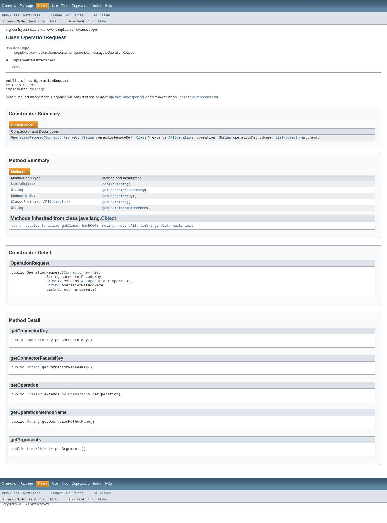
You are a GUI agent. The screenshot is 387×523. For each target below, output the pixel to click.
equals (32, 230)
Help (108, 6)
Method (55, 21)
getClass (70, 230)
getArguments (114, 187)
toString (149, 230)
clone (16, 230)
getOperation (114, 206)
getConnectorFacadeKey (123, 193)
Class (141, 140)
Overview (9, 6)
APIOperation (180, 140)
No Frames (74, 15)
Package (26, 6)
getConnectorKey (117, 200)
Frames (56, 15)
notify (108, 230)
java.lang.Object (18, 48)
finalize (50, 230)
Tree (64, 6)
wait (165, 230)
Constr (42, 21)
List (279, 140)
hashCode (90, 230)
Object (29, 86)
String (88, 140)
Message (18, 67)
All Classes (102, 15)
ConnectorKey (57, 140)
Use (55, 6)
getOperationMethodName (124, 212)
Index (97, 6)
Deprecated (81, 6)
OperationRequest (27, 140)
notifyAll (127, 230)
